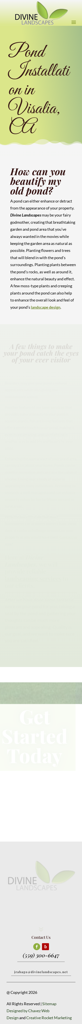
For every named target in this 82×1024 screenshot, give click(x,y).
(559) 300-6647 (41, 955)
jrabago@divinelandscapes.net (41, 972)
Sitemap (49, 1003)
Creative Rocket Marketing (49, 1017)
